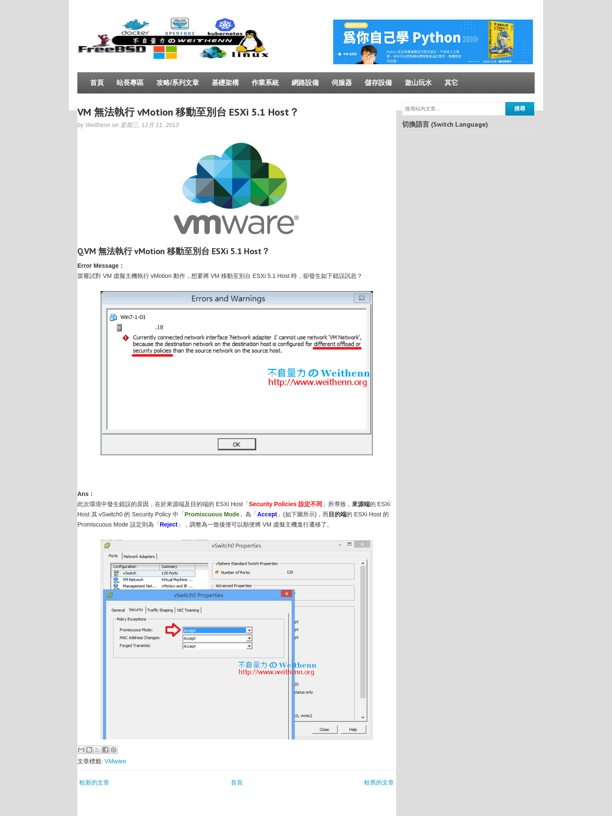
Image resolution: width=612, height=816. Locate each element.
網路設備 (305, 82)
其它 (451, 82)
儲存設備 (378, 82)
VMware (115, 761)
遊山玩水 (418, 82)
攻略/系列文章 (177, 82)
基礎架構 (225, 82)
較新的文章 (94, 782)
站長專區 (130, 82)
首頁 (97, 82)
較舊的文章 (379, 782)
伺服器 (342, 82)
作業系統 (265, 82)
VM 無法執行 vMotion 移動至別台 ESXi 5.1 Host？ (188, 112)
